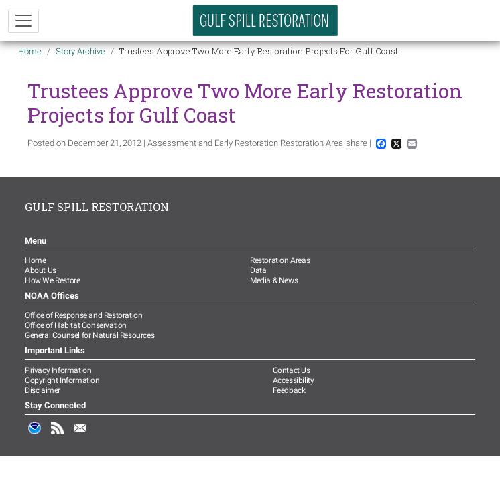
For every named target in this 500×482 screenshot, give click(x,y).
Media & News (274, 280)
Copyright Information (62, 380)
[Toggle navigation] (23, 21)
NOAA (35, 435)
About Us (40, 270)
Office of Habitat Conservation (76, 325)
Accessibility (293, 380)
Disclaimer (42, 390)
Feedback (289, 390)
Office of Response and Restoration (83, 315)
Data (258, 270)
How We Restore (52, 280)
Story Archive (80, 51)
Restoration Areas (280, 260)
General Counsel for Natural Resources (89, 335)
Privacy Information (58, 370)
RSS (57, 435)
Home (30, 51)
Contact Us (291, 370)
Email (80, 435)
